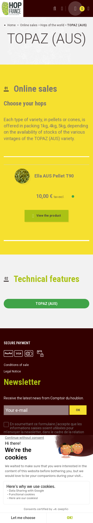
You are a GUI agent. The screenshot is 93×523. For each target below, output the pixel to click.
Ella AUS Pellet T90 (54, 175)
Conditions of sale (16, 365)
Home (11, 25)
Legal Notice (12, 371)
